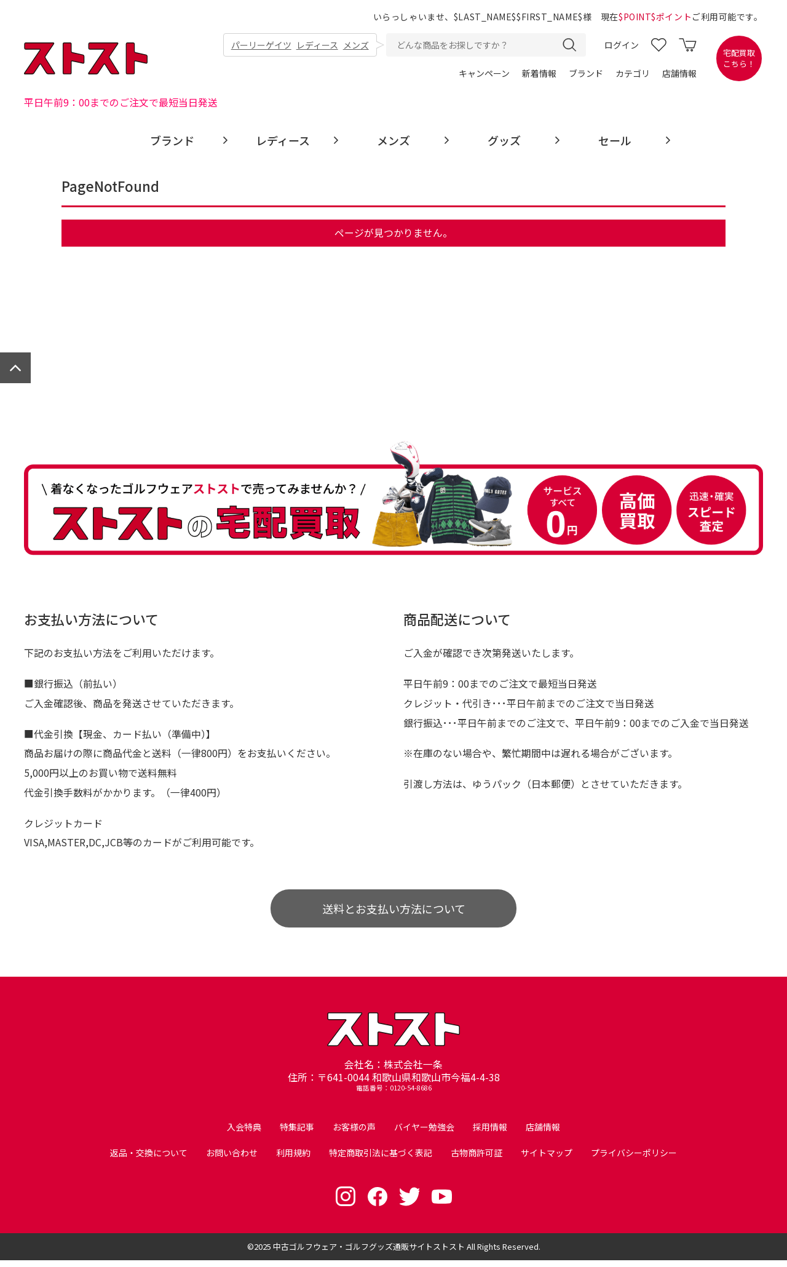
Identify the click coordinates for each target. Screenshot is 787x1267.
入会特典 (244, 1133)
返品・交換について (149, 1159)
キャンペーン (484, 74)
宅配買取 (739, 59)
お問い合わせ (232, 1159)
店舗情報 (679, 74)
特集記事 (297, 1133)
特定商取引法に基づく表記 (380, 1159)
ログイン (621, 45)
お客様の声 (354, 1133)
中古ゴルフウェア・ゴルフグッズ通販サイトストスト (369, 1253)
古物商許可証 (476, 1159)
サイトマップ (546, 1159)
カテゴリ (632, 74)
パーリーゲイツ (261, 45)
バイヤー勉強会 (424, 1133)
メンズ (356, 45)
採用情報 (490, 1133)
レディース (317, 45)
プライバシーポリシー (634, 1159)
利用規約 (293, 1159)
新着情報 (539, 74)
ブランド (586, 74)
